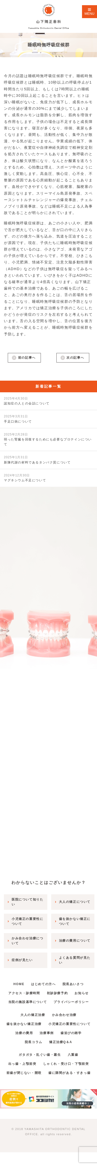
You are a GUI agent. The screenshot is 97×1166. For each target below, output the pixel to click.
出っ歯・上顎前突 (22, 1064)
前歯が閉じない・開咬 (24, 1073)
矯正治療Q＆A (60, 1042)
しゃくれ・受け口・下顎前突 (66, 1064)
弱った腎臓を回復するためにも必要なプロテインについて (48, 439)
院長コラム (33, 1042)
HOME (18, 984)
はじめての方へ (43, 984)
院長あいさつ (73, 984)
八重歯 (73, 1055)
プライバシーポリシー (71, 1002)
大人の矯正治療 (32, 1015)
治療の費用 (24, 1033)
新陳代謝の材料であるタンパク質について (37, 459)
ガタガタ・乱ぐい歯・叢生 (40, 1055)
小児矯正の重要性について (69, 1024)
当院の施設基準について (27, 1002)
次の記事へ (75, 357)
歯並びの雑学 (71, 1033)
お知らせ (81, 993)
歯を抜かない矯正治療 (24, 1024)
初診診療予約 (57, 993)
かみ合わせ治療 (64, 1015)
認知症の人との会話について (27, 401)
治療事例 (47, 1033)
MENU (89, 12)
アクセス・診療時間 (24, 993)
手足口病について (18, 419)
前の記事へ (27, 357)
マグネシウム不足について (25, 478)
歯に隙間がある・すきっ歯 (69, 1073)
